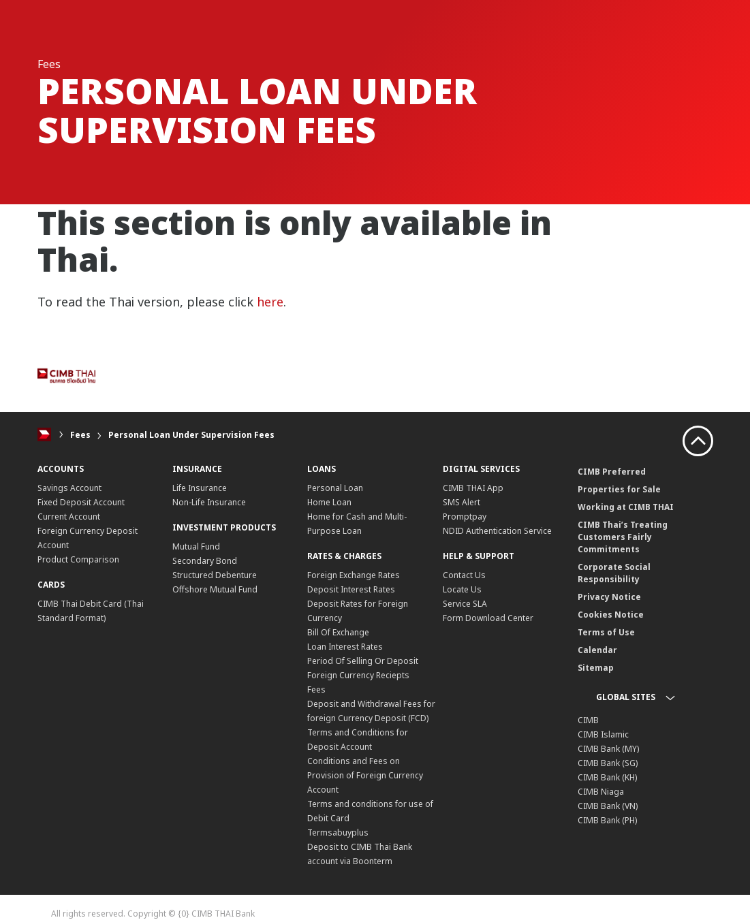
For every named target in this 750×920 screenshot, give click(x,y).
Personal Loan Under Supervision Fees (191, 435)
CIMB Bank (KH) (607, 777)
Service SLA (465, 603)
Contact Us (464, 575)
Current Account (68, 516)
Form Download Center (488, 618)
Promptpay (464, 516)
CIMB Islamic (603, 734)
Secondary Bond (204, 561)
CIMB (588, 720)
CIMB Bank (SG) (608, 763)
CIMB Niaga (601, 791)
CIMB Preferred (612, 471)
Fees (80, 435)
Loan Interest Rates (345, 646)
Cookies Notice (611, 614)
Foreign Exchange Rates (353, 575)
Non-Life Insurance (209, 502)
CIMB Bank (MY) (608, 749)
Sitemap (596, 667)
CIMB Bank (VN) (608, 806)
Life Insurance (199, 488)
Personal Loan (335, 488)
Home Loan (329, 502)
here (270, 302)
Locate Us (462, 589)
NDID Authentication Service (497, 531)
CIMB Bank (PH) (607, 820)
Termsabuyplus (338, 832)
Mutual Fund (196, 546)
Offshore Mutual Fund (214, 589)
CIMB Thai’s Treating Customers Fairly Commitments (623, 537)
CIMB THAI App (473, 488)
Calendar (597, 650)
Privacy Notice (609, 597)
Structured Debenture (214, 575)
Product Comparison (78, 559)
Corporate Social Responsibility (614, 573)
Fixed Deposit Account (81, 502)
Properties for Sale (619, 489)
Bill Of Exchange (338, 632)
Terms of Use (606, 632)
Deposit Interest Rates (351, 589)
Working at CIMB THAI (626, 507)
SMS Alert (461, 502)
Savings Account (69, 488)
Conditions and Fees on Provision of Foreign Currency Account (365, 775)
